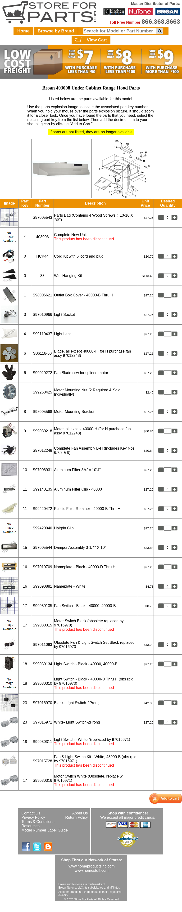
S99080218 (42, 431)
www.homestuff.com (92, 870)
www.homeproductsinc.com (91, 866)
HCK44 (42, 256)
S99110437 (42, 334)
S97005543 (42, 217)
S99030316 (42, 780)
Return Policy (76, 817)
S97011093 (42, 645)
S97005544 (42, 547)
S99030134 (42, 664)
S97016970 (42, 703)
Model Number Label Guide (45, 830)
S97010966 (42, 315)
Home (23, 30)
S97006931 (42, 470)
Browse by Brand (56, 30)
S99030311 (42, 742)
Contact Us (31, 813)
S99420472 (42, 509)
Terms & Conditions (38, 822)
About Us (80, 813)
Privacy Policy (33, 817)
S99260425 (42, 392)
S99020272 (42, 373)
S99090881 (42, 586)
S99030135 (42, 606)
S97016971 (42, 722)
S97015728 (42, 761)
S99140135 (42, 489)
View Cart (90, 40)
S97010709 (42, 567)
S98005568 (42, 412)
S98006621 (42, 295)
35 (42, 276)
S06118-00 (42, 353)
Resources (31, 826)
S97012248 (42, 450)
